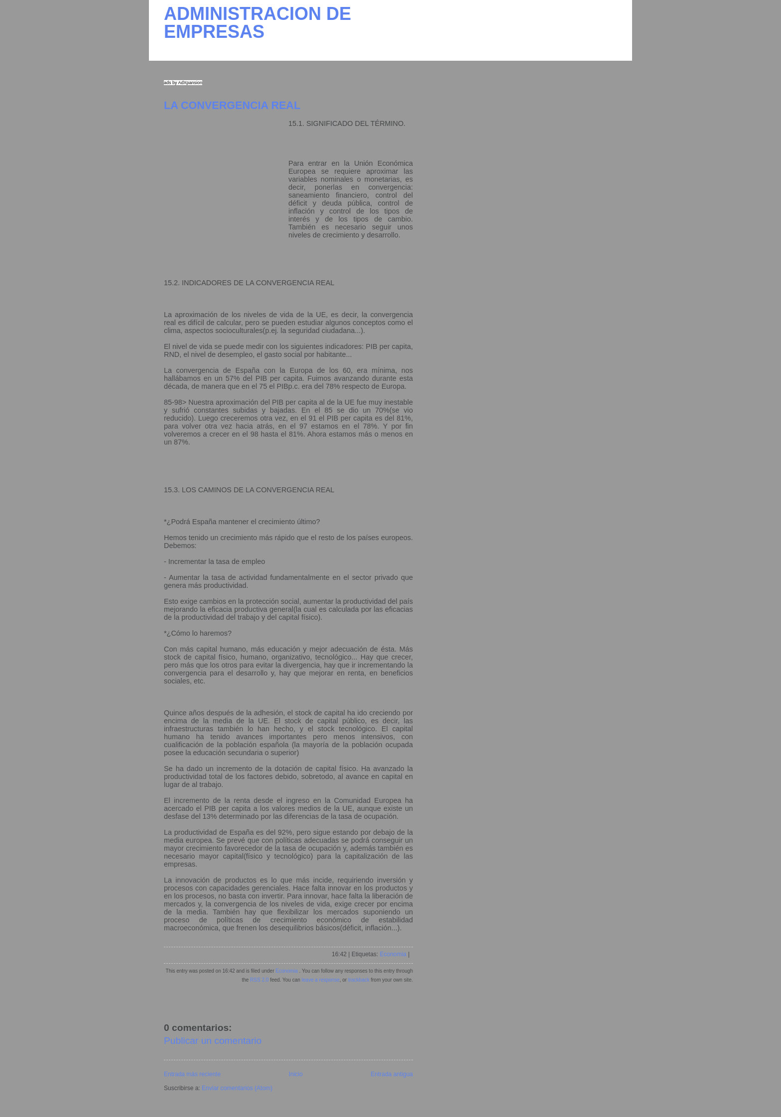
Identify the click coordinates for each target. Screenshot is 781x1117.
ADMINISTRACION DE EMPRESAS (257, 22)
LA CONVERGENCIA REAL (232, 105)
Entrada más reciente (192, 1074)
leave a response (321, 980)
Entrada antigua (392, 1074)
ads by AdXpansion (183, 82)
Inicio (296, 1074)
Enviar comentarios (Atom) (237, 1088)
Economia (393, 954)
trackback (359, 980)
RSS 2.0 (259, 980)
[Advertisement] (226, 181)
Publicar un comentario (212, 1040)
